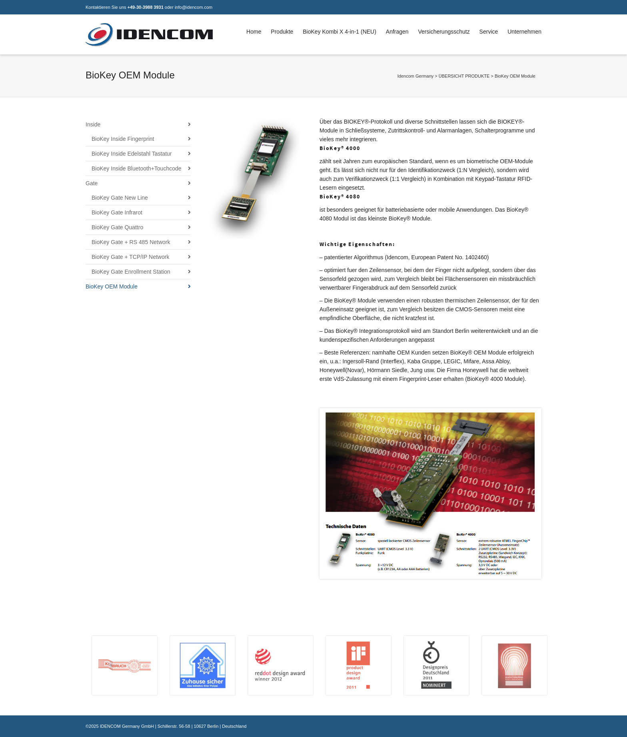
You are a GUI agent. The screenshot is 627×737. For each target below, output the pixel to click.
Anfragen (397, 31)
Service (488, 31)
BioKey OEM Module (112, 286)
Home (253, 31)
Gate (92, 183)
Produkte (282, 31)
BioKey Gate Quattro (117, 227)
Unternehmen (524, 31)
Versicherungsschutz (444, 31)
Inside (93, 124)
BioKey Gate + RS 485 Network (131, 242)
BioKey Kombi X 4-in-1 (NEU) (339, 31)
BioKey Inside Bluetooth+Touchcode (137, 168)
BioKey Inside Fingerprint (123, 139)
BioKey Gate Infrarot (117, 212)
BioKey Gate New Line (120, 197)
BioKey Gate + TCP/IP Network (130, 257)
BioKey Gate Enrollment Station (131, 271)
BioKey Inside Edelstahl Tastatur (132, 153)
